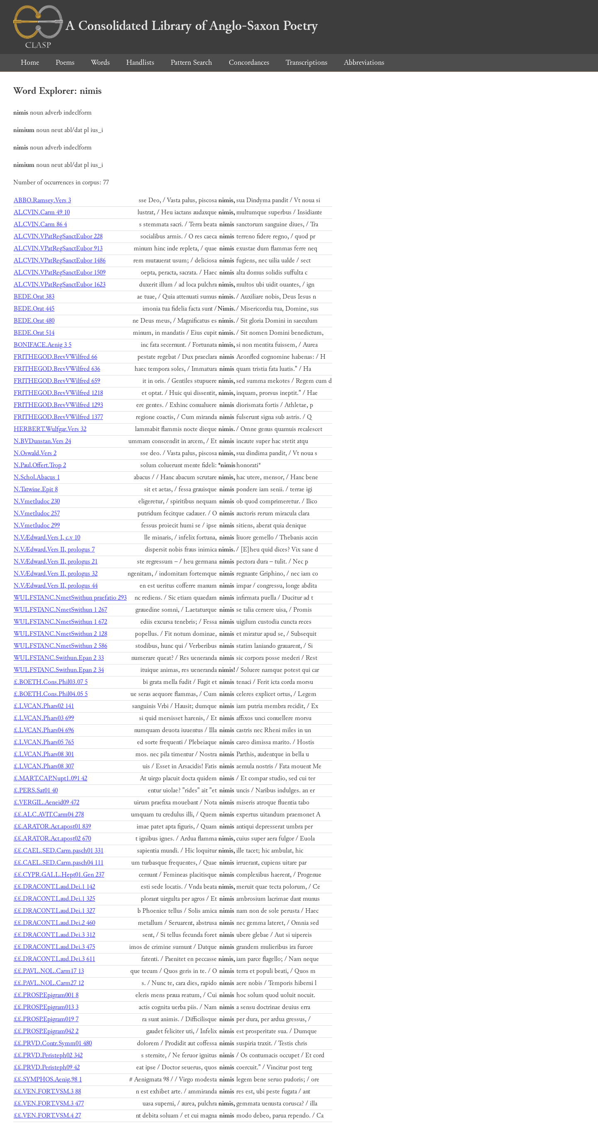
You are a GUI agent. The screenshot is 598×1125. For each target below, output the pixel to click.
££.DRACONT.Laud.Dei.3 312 (54, 935)
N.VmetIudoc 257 (37, 513)
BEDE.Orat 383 (34, 296)
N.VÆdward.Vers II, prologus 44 (56, 586)
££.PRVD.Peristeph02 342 (48, 1055)
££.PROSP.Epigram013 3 (46, 1007)
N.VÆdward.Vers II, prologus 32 (56, 573)
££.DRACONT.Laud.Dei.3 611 (54, 959)
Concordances (249, 62)
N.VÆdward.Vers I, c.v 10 (47, 537)
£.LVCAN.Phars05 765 (44, 742)
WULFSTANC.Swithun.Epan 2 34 (59, 670)
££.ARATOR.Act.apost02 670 (52, 838)
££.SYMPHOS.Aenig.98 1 (48, 1079)
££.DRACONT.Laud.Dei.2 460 (54, 923)
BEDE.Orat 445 (34, 309)
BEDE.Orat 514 (34, 333)
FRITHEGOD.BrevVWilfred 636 (57, 369)
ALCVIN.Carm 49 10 (42, 212)
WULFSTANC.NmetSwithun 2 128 (60, 634)
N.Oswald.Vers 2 (35, 453)
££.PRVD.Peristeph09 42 (47, 1067)
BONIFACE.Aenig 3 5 (42, 345)
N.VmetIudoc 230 (37, 501)
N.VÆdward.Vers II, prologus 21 (56, 561)
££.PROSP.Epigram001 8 (46, 995)
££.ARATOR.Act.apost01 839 (52, 826)
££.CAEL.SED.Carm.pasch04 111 (58, 863)
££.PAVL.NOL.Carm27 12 (49, 983)
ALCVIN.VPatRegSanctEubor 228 (58, 236)
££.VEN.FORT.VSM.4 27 (47, 1115)
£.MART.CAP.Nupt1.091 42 (50, 778)
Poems (65, 62)
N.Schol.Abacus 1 (37, 477)
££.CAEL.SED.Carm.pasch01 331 (58, 850)
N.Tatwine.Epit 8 (36, 489)
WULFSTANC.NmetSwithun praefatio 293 (70, 598)
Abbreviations (364, 62)
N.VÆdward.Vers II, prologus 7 (54, 549)
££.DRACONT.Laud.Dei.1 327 (54, 911)
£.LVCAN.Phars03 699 (44, 718)
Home (30, 62)
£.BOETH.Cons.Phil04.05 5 (51, 694)
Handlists (140, 62)
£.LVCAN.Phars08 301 (44, 754)
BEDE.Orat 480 (34, 321)
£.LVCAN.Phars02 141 (44, 706)
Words (100, 62)
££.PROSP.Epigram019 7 (46, 1019)
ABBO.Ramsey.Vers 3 (42, 200)
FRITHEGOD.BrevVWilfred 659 (57, 381)
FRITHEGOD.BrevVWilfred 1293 (58, 405)
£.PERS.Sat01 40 (36, 790)
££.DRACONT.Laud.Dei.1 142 (54, 887)
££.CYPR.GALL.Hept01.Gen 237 (59, 875)
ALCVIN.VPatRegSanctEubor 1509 (59, 272)
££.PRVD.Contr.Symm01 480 (53, 1043)
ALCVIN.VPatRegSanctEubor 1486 (59, 260)
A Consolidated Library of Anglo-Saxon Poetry (165, 25)
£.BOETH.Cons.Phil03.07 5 (51, 682)
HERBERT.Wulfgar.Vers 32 (50, 429)
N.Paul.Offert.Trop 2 (40, 465)
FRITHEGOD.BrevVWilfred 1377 (58, 417)
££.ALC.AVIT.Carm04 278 (49, 814)
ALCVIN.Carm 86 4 (40, 224)
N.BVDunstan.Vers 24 (42, 441)
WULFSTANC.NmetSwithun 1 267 (60, 610)
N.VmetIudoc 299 (37, 525)
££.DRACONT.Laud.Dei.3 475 (54, 947)
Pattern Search (191, 62)
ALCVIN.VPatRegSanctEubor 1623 (59, 284)
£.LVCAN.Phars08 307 (44, 766)
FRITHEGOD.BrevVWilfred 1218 (58, 393)
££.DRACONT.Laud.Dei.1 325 (54, 899)
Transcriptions (306, 62)
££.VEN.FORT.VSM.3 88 (47, 1091)
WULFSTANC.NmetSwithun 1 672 (60, 622)
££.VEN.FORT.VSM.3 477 (49, 1103)
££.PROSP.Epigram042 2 (46, 1031)
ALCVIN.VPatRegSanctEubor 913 (58, 248)
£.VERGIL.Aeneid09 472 (46, 802)
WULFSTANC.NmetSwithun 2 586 (60, 646)
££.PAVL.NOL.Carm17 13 (49, 971)
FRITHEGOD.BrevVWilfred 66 (55, 357)
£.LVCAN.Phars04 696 (44, 730)
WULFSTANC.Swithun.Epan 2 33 (59, 658)
